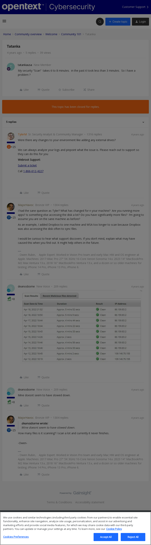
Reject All (133, 540)
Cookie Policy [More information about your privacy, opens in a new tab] (114, 532)
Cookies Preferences (16, 540)
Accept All (105, 540)
